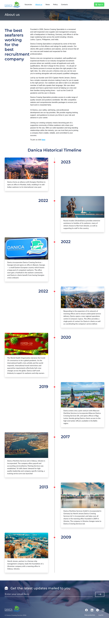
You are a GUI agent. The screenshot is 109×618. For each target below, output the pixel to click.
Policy (55, 4)
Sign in (99, 4)
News (48, 4)
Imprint (102, 615)
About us (38, 4)
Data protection (91, 615)
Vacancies (28, 4)
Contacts (64, 4)
